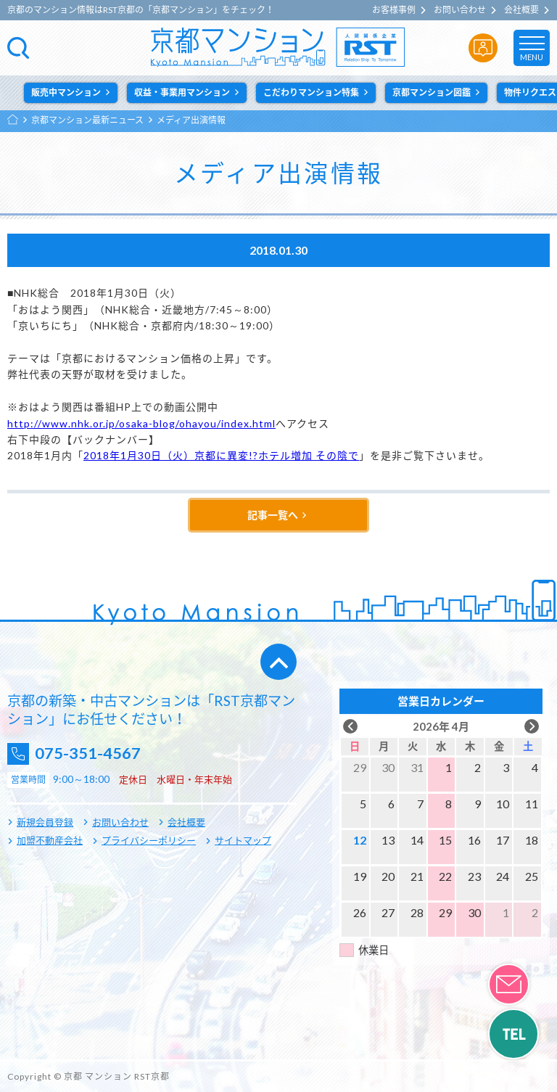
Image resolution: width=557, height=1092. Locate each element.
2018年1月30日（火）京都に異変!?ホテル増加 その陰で (221, 455)
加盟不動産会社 (50, 840)
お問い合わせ (460, 10)
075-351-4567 (95, 753)
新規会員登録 (45, 822)
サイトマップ (243, 840)
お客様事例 (394, 10)
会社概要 (521, 10)
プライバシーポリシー (149, 840)
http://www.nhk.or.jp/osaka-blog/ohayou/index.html (141, 423)
